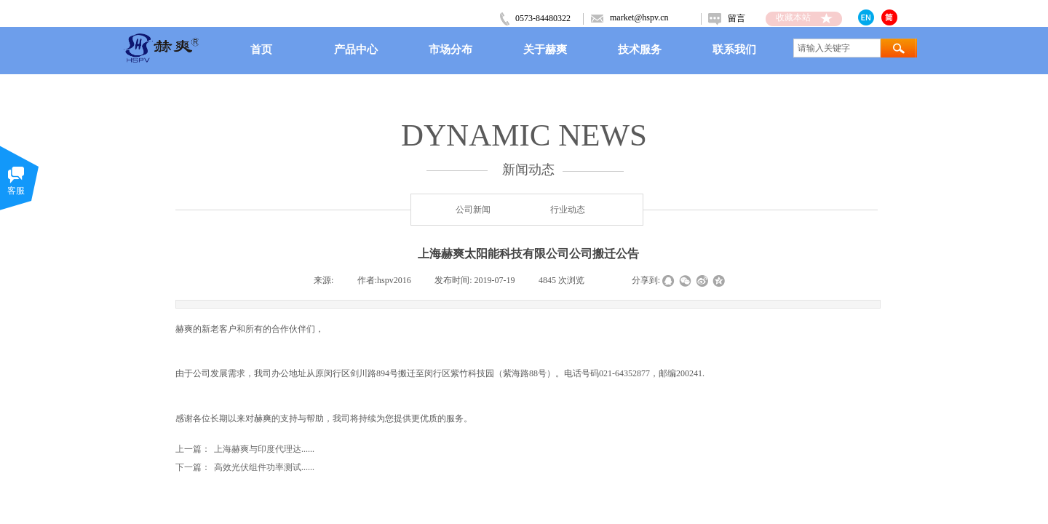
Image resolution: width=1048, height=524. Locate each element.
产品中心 (356, 49)
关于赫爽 (545, 49)
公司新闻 (473, 210)
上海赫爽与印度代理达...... (244, 449)
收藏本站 (793, 17)
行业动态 (567, 210)
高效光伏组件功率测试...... (244, 467)
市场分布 (450, 49)
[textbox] (837, 48)
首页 (261, 49)
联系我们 (734, 49)
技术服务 (640, 49)
